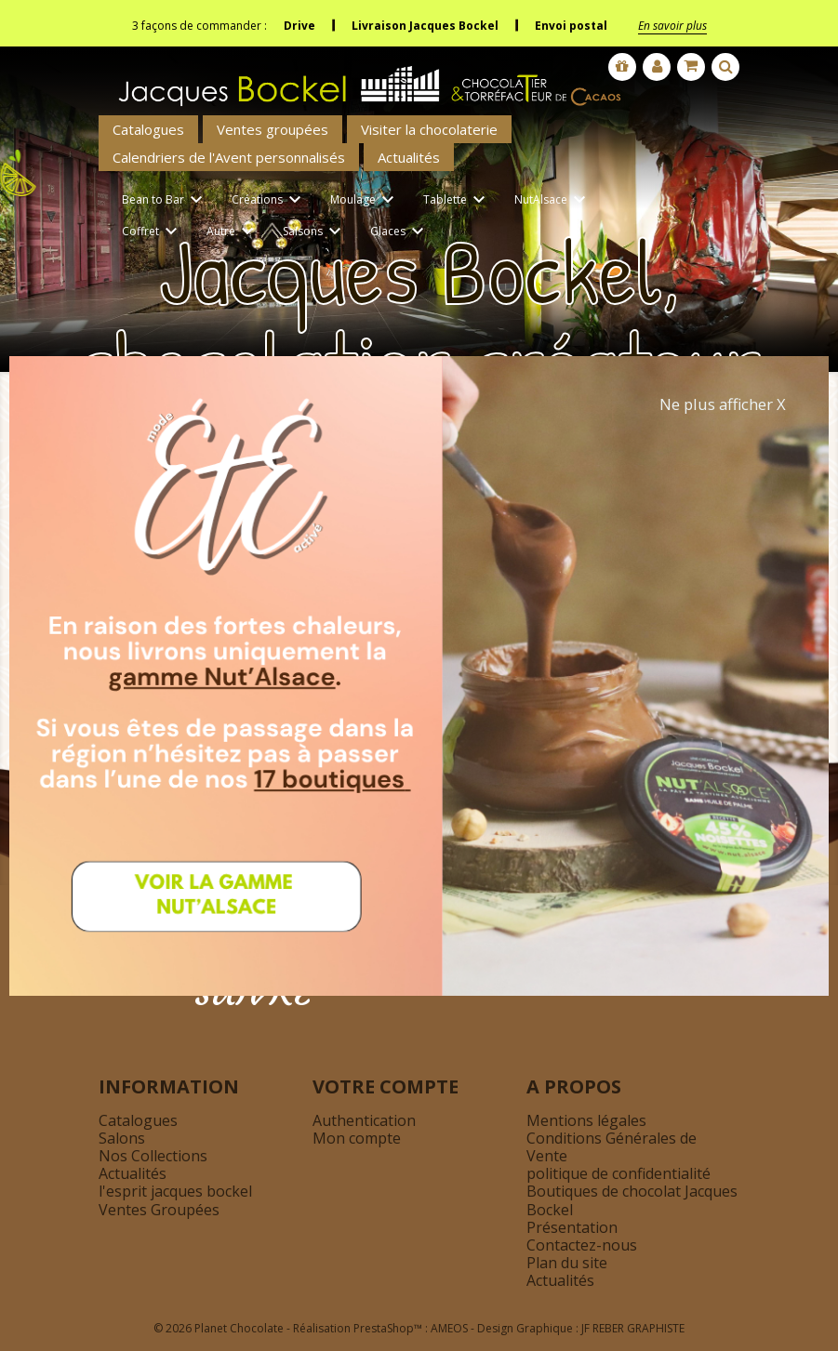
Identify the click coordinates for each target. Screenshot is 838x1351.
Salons (122, 1138)
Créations (269, 200)
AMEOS (449, 1328)
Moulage (365, 200)
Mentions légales (586, 1120)
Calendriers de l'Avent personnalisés (229, 157)
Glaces (400, 232)
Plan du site (566, 1262)
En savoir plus (672, 25)
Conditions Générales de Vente (611, 1147)
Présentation (572, 1227)
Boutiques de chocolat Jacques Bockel (632, 1200)
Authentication (364, 1120)
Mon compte (357, 1138)
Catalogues (148, 129)
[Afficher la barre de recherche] (725, 67)
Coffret (152, 232)
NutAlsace (553, 200)
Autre (232, 232)
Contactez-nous (581, 1245)
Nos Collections (153, 1156)
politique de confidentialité (618, 1173)
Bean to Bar (165, 200)
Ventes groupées (272, 129)
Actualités (409, 157)
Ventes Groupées (159, 1209)
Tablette (457, 200)
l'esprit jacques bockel (175, 1191)
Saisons (315, 232)
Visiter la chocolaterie (429, 129)
